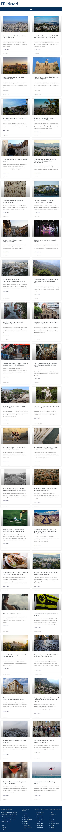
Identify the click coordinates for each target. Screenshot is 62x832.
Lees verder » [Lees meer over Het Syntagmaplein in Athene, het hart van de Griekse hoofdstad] (6, 461)
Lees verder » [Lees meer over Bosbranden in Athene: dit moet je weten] (37, 795)
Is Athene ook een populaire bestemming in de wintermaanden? (14, 280)
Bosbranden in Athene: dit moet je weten (44, 782)
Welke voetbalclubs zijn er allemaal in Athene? (46, 614)
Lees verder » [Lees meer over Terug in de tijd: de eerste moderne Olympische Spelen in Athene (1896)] (6, 500)
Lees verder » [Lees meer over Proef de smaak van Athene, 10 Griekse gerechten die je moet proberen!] (6, 586)
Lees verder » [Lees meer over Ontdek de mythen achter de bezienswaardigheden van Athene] (6, 711)
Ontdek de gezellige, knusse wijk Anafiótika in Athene (13, 323)
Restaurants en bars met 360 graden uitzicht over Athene (14, 782)
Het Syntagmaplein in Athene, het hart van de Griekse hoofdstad (15, 448)
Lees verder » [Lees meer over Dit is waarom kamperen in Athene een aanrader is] (6, 130)
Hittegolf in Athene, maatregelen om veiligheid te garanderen (45, 489)
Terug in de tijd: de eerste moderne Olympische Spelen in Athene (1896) (14, 489)
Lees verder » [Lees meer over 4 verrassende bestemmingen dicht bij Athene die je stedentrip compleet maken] (37, 294)
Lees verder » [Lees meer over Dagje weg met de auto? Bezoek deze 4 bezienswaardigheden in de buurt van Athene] (37, 713)
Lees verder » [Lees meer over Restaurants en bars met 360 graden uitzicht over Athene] (6, 795)
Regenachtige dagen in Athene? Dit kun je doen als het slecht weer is (46, 655)
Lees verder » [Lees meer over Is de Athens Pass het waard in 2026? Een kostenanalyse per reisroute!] (37, 49)
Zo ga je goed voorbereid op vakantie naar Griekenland (14, 36)
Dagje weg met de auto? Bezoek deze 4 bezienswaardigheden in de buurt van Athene (46, 699)
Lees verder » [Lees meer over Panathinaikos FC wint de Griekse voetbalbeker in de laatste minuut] (6, 543)
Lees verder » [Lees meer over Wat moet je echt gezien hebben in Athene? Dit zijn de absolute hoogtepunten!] (37, 173)
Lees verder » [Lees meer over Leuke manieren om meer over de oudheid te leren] (6, 90)
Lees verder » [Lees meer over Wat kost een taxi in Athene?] (6, 625)
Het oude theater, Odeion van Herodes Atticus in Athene (15, 407)
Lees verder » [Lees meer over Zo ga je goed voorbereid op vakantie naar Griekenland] (6, 49)
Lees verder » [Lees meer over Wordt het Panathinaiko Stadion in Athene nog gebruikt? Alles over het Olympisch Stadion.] (37, 545)
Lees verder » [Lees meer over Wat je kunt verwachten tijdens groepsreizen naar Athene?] (37, 131)
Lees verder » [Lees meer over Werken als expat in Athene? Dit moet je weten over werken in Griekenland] (6, 377)
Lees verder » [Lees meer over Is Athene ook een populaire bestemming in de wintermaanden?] (6, 291)
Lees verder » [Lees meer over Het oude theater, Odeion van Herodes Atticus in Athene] (6, 419)
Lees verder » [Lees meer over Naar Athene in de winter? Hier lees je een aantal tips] (6, 754)
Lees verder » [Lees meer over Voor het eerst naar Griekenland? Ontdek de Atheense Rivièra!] (37, 212)
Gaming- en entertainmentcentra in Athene (45, 240)
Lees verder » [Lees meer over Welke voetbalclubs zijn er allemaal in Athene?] (37, 627)
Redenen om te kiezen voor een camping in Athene (12, 240)
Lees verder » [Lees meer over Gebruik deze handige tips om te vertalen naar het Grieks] (6, 212)
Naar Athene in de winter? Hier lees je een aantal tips (14, 741)
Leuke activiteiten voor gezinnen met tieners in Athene (14, 655)
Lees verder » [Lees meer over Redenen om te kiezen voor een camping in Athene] (6, 252)
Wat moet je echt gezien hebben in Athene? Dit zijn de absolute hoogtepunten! (45, 161)
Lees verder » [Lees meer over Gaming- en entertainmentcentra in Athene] (37, 252)
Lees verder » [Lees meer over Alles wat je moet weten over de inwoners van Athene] (37, 752)
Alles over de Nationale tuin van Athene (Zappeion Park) (46, 407)
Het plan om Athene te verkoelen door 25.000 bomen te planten (46, 573)
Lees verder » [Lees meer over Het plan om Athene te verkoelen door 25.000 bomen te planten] (37, 586)
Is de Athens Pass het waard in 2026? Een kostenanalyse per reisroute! (46, 36)
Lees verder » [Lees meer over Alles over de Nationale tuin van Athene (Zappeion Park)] (37, 418)
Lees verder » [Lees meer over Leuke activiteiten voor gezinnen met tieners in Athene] (6, 668)
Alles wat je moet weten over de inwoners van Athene (44, 741)
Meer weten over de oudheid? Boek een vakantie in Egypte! (46, 77)
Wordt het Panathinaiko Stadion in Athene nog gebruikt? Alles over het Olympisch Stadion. (45, 531)
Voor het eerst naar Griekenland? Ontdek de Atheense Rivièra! (44, 201)
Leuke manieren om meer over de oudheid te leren (13, 77)
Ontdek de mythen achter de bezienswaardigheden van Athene (13, 698)
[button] (31, 9)
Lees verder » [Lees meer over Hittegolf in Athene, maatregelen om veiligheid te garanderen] (37, 502)
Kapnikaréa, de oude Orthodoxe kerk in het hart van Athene (46, 323)
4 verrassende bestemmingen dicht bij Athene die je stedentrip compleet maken (46, 281)
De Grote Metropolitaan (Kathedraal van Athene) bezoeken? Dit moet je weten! (45, 365)
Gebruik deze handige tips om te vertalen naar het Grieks (13, 201)
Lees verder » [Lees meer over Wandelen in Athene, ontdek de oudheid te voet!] (6, 173)
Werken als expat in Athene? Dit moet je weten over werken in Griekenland (15, 364)
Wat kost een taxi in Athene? (12, 614)
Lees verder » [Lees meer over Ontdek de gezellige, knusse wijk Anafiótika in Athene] (6, 336)
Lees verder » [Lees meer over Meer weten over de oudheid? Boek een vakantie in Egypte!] (37, 90)
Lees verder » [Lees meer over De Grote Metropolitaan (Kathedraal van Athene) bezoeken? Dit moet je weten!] (37, 378)
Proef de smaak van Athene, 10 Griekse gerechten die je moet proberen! (15, 573)
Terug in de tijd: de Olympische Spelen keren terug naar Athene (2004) (46, 448)
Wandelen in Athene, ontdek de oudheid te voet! (15, 160)
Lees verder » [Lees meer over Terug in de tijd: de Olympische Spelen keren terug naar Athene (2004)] (37, 461)
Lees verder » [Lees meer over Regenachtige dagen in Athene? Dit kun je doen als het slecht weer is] (37, 670)
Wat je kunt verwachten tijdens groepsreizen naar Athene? (44, 119)
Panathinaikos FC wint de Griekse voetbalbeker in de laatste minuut (13, 530)
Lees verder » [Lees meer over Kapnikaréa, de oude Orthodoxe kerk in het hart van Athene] (37, 336)
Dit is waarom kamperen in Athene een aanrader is (15, 119)
